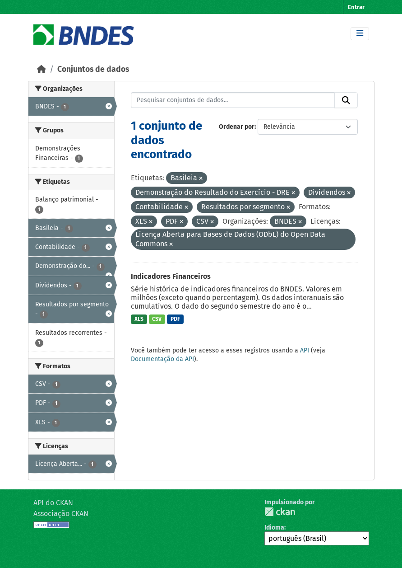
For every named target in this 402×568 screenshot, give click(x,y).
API (304, 350)
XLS (138, 319)
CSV (157, 319)
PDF (175, 319)
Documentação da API (162, 359)
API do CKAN (53, 502)
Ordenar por (236, 127)
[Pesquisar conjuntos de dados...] (233, 100)
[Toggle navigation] (360, 33)
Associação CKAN (60, 513)
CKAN (279, 511)
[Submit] (346, 100)
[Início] (41, 69)
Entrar (356, 7)
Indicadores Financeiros (171, 276)
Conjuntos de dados (93, 69)
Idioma (274, 527)
